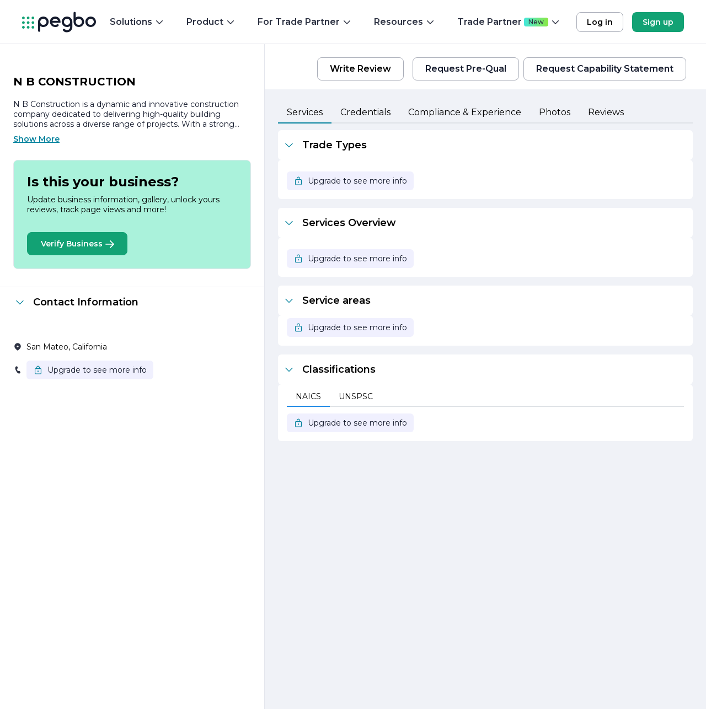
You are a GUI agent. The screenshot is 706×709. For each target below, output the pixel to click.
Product (211, 22)
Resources (404, 22)
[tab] (304, 113)
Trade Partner (508, 22)
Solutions (137, 22)
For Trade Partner (305, 22)
